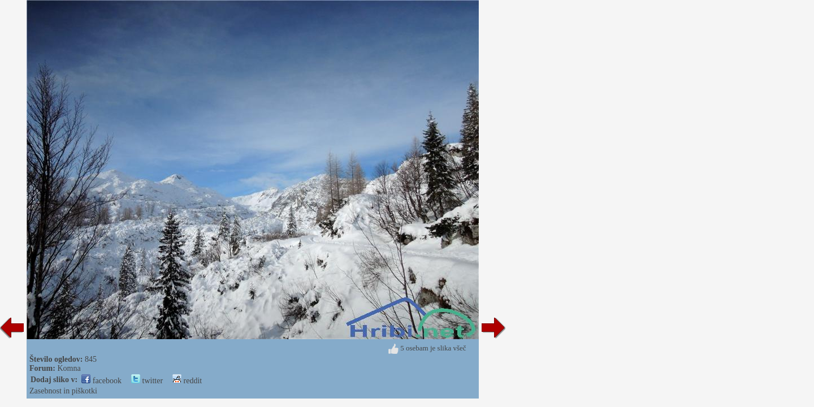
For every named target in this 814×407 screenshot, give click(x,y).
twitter (147, 380)
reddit (187, 380)
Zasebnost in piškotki (63, 391)
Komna (68, 368)
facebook (101, 380)
